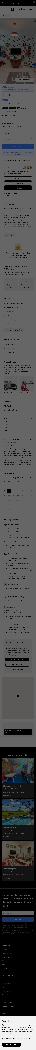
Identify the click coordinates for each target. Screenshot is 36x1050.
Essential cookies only (24, 1038)
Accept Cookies (11, 1045)
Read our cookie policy (9, 1038)
